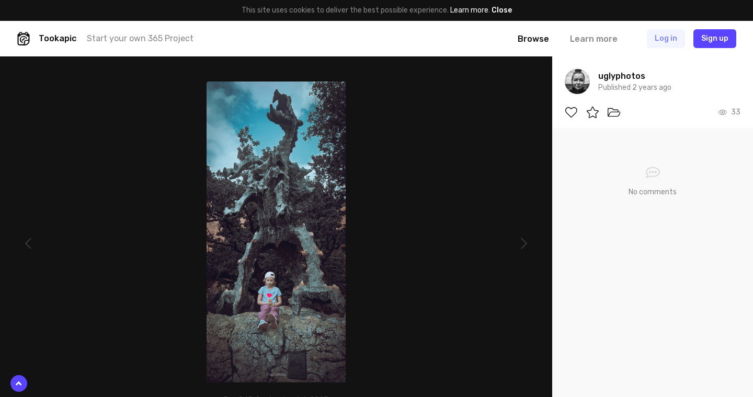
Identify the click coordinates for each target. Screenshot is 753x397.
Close (502, 10)
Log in (666, 38)
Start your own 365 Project (140, 38)
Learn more (469, 10)
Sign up (714, 38)
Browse (533, 39)
